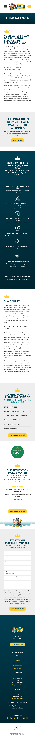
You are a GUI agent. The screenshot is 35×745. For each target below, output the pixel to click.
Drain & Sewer (17, 663)
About (17, 658)
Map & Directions (17, 685)
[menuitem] (10, 730)
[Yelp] (14, 718)
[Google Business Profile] (24, 718)
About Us (17, 140)
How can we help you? (10, 581)
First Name (7, 552)
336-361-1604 (17, 638)
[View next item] (19, 506)
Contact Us (17, 644)
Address (6, 571)
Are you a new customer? (11, 576)
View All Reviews (17, 511)
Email (6, 566)
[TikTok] (21, 718)
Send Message (17, 609)
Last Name (7, 557)
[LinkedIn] (11, 718)
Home (17, 655)
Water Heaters (17, 665)
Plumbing (17, 660)
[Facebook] (8, 718)
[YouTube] (17, 718)
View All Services (17, 435)
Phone (6, 561)
